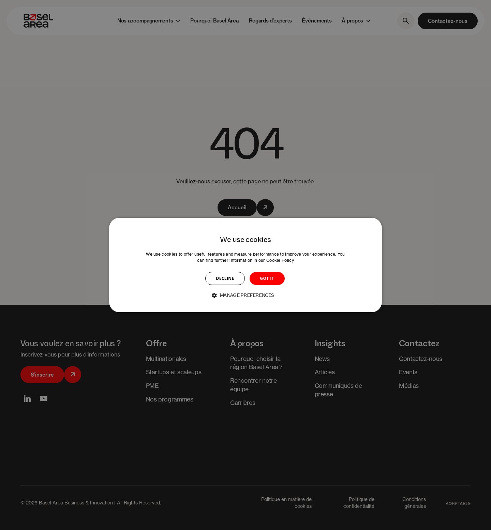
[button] (245, 295)
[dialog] (245, 265)
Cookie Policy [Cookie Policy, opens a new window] (280, 260)
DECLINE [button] (225, 278)
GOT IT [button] (267, 278)
